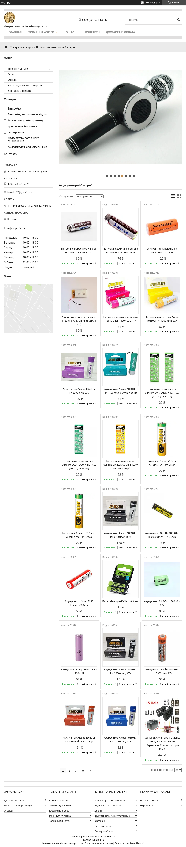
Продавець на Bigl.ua (93, 840)
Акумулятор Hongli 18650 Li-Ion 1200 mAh (79, 671)
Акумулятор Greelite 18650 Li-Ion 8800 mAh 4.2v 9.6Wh (162, 535)
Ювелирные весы (59, 810)
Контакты (92, 32)
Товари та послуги (21, 47)
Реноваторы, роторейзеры (110, 800)
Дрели (98, 810)
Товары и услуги (41, 32)
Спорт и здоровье (59, 800)
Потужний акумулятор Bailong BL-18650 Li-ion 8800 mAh (120, 250)
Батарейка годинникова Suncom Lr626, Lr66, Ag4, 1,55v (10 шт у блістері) (120, 465)
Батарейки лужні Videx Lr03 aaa (120, 601)
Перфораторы (103, 826)
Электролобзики (104, 831)
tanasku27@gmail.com (20, 192)
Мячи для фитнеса (60, 815)
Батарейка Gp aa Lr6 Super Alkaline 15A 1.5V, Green (162, 463)
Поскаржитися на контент (99, 843)
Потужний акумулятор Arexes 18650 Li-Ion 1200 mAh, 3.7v (162, 319)
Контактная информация (18, 805)
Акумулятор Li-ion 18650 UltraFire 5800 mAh (79, 603)
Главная (15, 32)
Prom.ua (111, 836)
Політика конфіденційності (129, 843)
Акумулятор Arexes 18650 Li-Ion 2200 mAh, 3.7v (79, 391)
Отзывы (12, 79)
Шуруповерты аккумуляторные (112, 815)
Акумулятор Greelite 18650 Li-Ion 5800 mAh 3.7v (162, 671)
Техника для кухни (60, 805)
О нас (70, 32)
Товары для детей (59, 821)
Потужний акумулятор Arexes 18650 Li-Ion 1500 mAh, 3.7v (120, 319)
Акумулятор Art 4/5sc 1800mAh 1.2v (162, 603)
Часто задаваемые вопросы (25, 85)
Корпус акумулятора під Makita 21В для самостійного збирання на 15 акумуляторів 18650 (162, 743)
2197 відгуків (153, 2)
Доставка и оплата (120, 32)
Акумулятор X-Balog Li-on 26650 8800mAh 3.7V (162, 250)
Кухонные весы (149, 800)
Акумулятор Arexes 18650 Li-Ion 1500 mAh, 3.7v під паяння (120, 391)
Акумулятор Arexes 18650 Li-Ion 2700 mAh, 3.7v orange (79, 739)
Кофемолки (146, 805)
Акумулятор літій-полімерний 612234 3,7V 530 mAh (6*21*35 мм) (79, 321)
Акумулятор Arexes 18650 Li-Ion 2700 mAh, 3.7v (120, 535)
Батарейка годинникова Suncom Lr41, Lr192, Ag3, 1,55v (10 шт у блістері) (162, 393)
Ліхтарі (40, 47)
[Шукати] (179, 20)
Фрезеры (100, 821)
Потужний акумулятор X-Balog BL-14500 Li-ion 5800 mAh (79, 250)
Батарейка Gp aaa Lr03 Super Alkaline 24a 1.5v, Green (78, 535)
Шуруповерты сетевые (108, 805)
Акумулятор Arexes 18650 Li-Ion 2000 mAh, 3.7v (120, 739)
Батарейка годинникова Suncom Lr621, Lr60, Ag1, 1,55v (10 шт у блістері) (79, 465)
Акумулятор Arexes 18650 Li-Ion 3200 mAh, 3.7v (120, 671)
